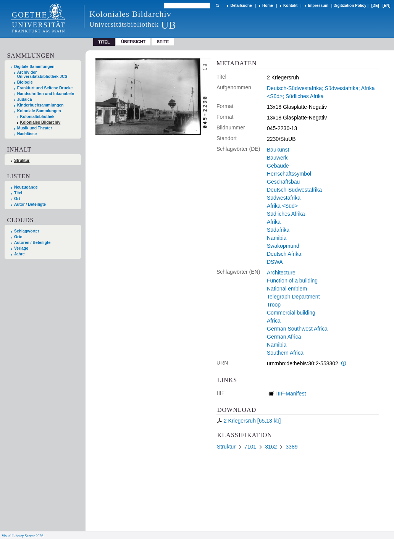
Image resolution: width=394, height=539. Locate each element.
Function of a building (292, 281)
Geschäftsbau (283, 182)
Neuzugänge (26, 187)
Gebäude (278, 166)
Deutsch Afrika (284, 254)
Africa (274, 321)
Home (267, 5)
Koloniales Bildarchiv (40, 122)
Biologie (25, 82)
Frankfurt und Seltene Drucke (45, 88)
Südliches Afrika (286, 214)
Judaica (24, 99)
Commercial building (291, 313)
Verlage (21, 248)
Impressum (318, 5)
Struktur (21, 160)
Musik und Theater (34, 128)
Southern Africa (285, 353)
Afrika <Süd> (282, 206)
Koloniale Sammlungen (39, 111)
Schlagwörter (26, 231)
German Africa (284, 337)
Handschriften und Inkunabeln (45, 94)
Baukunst (278, 150)
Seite (163, 41)
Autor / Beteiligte (30, 204)
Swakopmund (283, 246)
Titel (18, 193)
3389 (291, 447)
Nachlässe (27, 134)
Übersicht (133, 41)
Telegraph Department (293, 297)
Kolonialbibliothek (37, 117)
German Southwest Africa (297, 329)
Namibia (276, 238)
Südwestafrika (283, 198)
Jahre (19, 254)
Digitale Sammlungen (34, 67)
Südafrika (278, 230)
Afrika (274, 222)
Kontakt (290, 5)
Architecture (281, 273)
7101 (250, 447)
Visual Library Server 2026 (22, 536)
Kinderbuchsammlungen (40, 105)
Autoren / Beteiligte (32, 242)
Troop (274, 305)
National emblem (287, 289)
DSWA (275, 262)
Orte (18, 237)
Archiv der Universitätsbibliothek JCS (42, 74)
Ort (17, 199)
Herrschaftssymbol (289, 174)
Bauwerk (277, 158)
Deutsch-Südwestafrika (294, 190)
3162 (271, 447)
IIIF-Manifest (291, 394)
